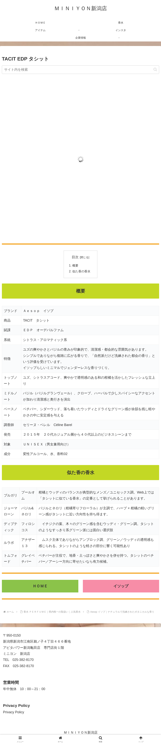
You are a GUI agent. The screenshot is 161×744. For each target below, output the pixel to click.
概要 (75, 265)
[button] (155, 69)
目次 (75, 257)
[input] (80, 69)
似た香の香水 (81, 272)
